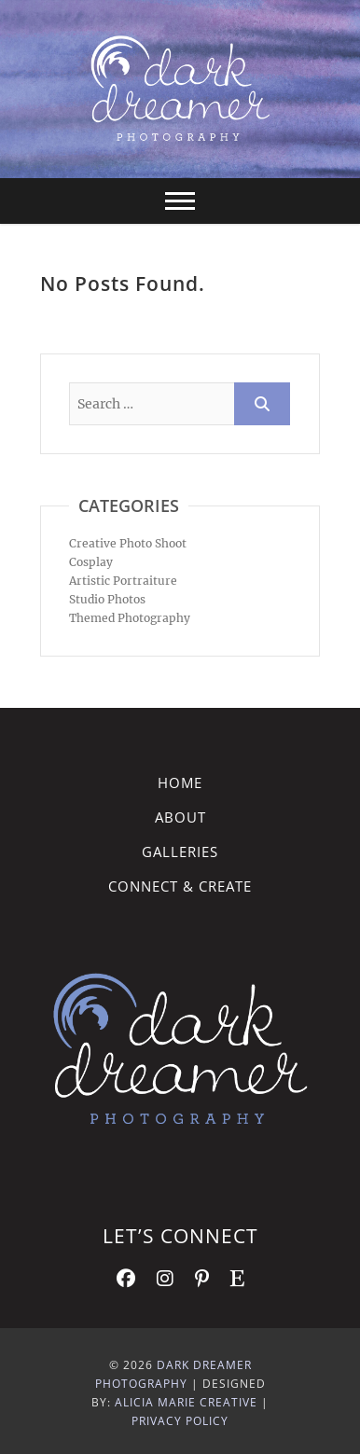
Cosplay (91, 562)
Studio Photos (107, 599)
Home (180, 782)
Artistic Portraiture (123, 581)
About (180, 817)
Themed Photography (129, 618)
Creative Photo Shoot (128, 543)
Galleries (180, 851)
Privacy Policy (180, 1421)
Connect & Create (180, 886)
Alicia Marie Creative (186, 1402)
